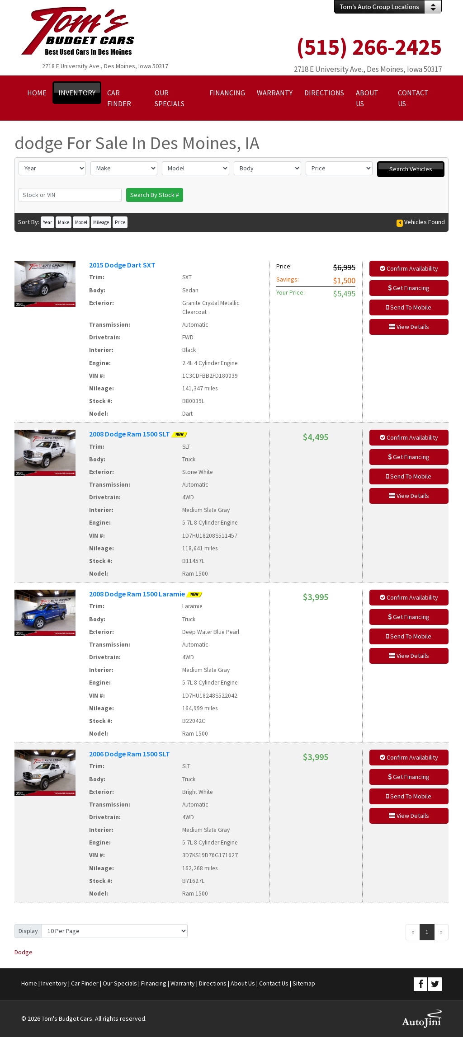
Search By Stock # (154, 195)
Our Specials (120, 983)
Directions (213, 983)
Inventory (54, 983)
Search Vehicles (410, 169)
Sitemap (304, 983)
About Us (243, 983)
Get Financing (409, 288)
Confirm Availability (409, 268)
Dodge (23, 952)
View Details (409, 327)
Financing (153, 983)
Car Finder (85, 983)
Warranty (182, 983)
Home (29, 983)
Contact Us (273, 983)
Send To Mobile (408, 307)
